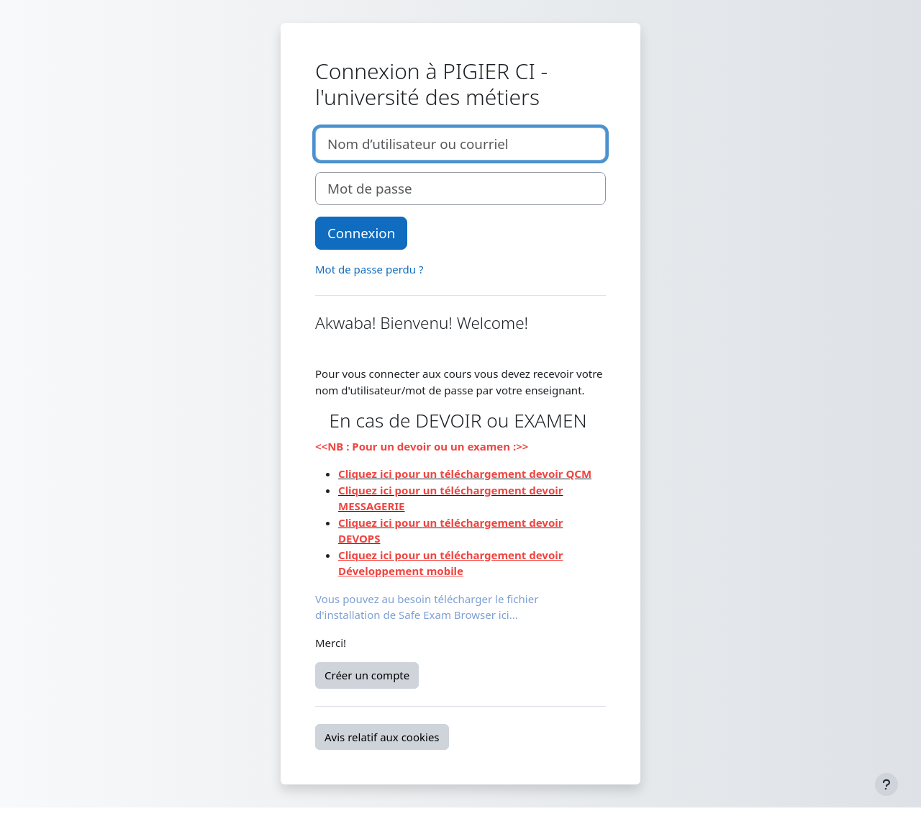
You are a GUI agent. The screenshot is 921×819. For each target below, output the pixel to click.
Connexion (361, 233)
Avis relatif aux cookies (382, 737)
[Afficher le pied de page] (886, 784)
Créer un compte (367, 675)
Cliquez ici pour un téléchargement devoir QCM (464, 473)
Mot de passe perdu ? (369, 269)
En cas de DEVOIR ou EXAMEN (461, 420)
